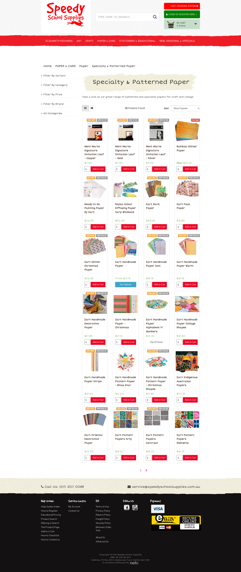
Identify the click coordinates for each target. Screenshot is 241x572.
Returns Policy (103, 514)
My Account (74, 506)
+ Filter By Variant (53, 75)
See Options (125, 284)
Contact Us (73, 510)
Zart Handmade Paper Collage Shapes (187, 323)
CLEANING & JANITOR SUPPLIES (85, 53)
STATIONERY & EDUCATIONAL (137, 41)
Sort (166, 108)
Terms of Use (102, 506)
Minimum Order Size (103, 529)
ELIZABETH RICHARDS (59, 41)
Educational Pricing (51, 514)
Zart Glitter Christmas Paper (92, 266)
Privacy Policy (103, 510)
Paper (83, 66)
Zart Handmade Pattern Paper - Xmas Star (125, 381)
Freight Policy (103, 519)
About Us (100, 537)
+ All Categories (51, 113)
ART (79, 41)
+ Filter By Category (54, 85)
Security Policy (103, 523)
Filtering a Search (50, 523)
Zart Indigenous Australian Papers (187, 381)
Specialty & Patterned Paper (113, 66)
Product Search (49, 519)
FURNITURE (146, 53)
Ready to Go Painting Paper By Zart (94, 208)
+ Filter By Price (51, 94)
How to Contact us (50, 539)
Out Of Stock (156, 342)
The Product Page (50, 527)
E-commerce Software (114, 563)
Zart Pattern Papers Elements (185, 439)
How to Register (49, 510)
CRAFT (89, 41)
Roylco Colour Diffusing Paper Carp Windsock (125, 208)
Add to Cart (98, 169)
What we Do (102, 541)
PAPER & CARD (106, 41)
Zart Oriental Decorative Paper (93, 439)
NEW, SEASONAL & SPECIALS (177, 41)
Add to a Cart (47, 531)
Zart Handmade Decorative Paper (94, 323)
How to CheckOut (50, 535)
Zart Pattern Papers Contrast (155, 439)
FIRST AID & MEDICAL (122, 53)
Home (48, 66)
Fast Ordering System (184, 6)
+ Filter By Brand (52, 104)
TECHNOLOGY (54, 53)
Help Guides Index (50, 506)
